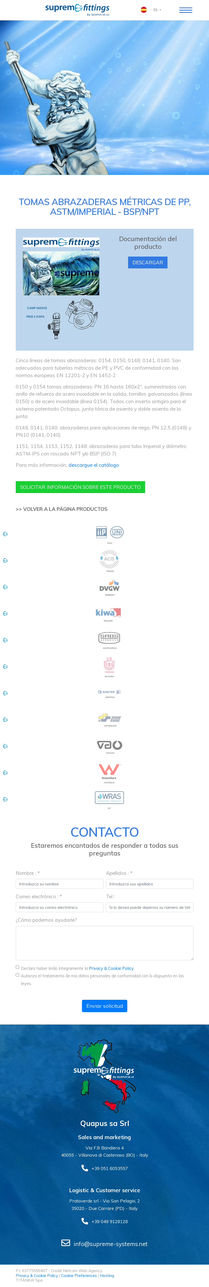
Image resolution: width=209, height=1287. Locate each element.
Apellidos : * (119, 873)
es (156, 10)
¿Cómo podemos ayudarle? (46, 920)
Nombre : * (28, 873)
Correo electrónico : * (39, 897)
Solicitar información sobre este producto (83, 487)
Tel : (110, 897)
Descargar (148, 262)
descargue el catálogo (94, 465)
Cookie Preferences (79, 1275)
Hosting (107, 1275)
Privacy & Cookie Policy (111, 968)
